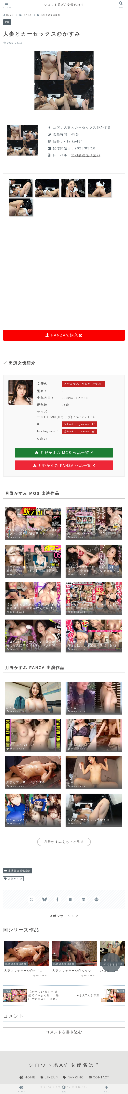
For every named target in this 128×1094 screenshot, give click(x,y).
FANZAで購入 (64, 335)
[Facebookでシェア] (57, 900)
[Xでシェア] (31, 900)
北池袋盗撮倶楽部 (85, 155)
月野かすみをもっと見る (64, 841)
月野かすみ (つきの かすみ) (83, 383)
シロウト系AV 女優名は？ (64, 5)
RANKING (73, 1077)
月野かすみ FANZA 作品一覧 (64, 466)
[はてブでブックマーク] (70, 900)
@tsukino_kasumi (79, 424)
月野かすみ (13, 878)
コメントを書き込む (64, 1032)
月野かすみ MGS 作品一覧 (64, 453)
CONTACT (99, 1077)
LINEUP (49, 1077)
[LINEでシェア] (83, 900)
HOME (27, 1077)
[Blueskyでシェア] (44, 900)
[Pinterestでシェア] (96, 900)
